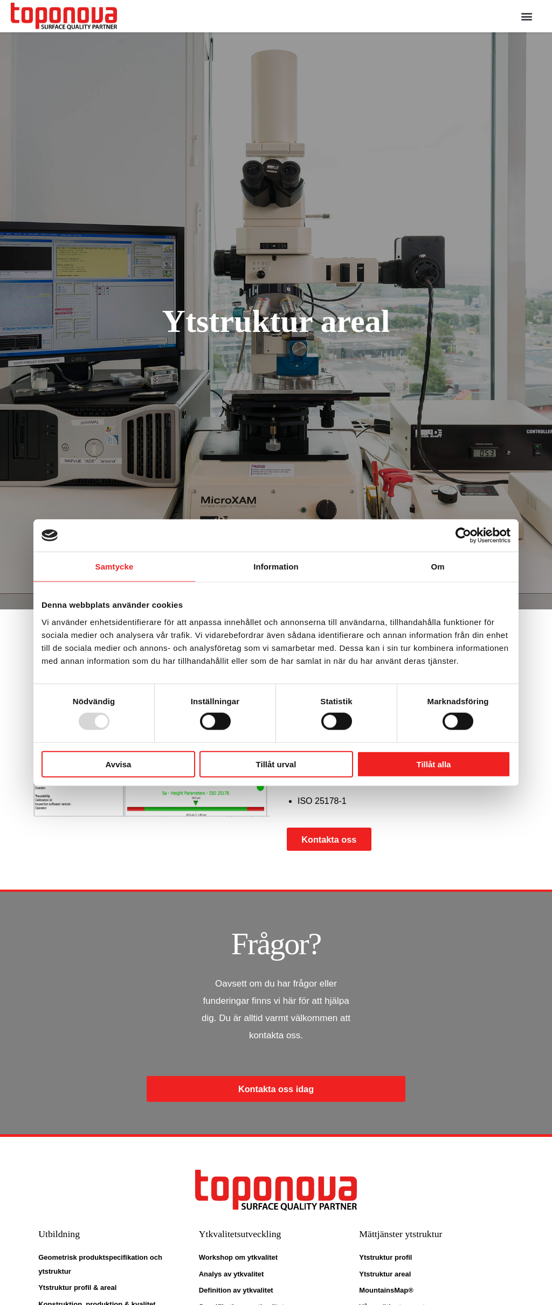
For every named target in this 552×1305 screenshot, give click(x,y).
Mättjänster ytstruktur (406, 1235)
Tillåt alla (434, 763)
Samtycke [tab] (114, 566)
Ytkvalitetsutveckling (245, 1235)
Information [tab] (276, 566)
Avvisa (119, 763)
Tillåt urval (276, 763)
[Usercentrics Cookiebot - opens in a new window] (463, 535)
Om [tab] (437, 566)
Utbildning (61, 1235)
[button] (527, 16)
